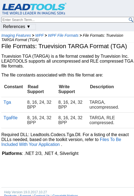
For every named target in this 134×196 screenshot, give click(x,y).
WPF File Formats (63, 35)
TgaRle (11, 117)
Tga (7, 102)
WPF (39, 35)
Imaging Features (16, 35)
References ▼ (17, 26)
